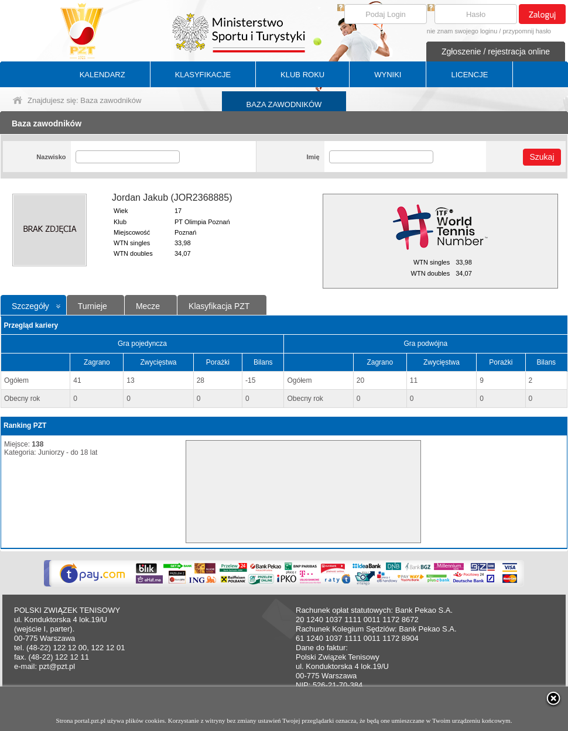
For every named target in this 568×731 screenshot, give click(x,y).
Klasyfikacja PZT (219, 306)
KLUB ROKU (302, 74)
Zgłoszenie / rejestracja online (496, 51)
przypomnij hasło (526, 31)
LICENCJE (469, 74)
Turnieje (92, 306)
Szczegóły (30, 306)
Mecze (148, 306)
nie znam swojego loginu (462, 31)
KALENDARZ (102, 74)
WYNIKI (387, 74)
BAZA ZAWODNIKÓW (284, 104)
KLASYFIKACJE (203, 74)
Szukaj (541, 157)
